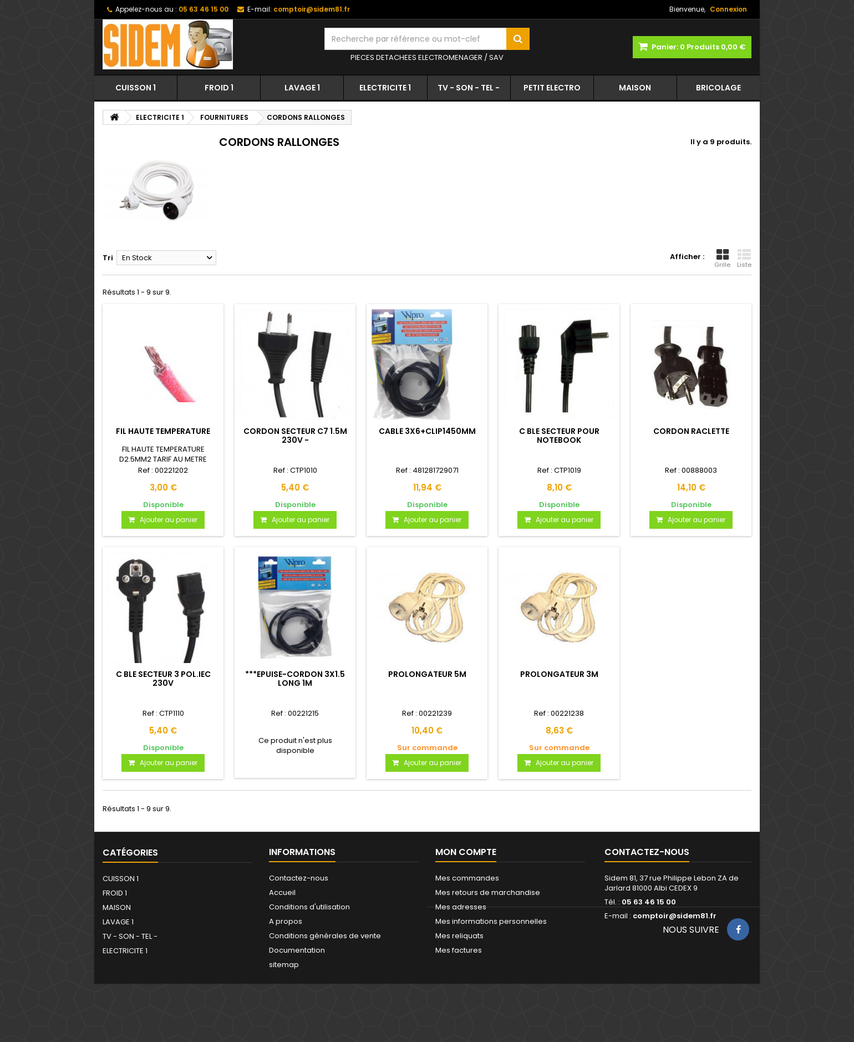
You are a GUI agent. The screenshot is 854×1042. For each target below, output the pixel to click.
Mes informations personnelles (491, 921)
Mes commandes (467, 878)
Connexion (728, 9)
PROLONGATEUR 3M (559, 674)
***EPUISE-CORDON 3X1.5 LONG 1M (295, 679)
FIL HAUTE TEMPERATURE (163, 431)
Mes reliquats (459, 935)
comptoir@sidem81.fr (674, 916)
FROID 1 (219, 87)
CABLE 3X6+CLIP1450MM (427, 431)
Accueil (282, 892)
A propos (285, 921)
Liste (744, 258)
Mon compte (465, 852)
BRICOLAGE (718, 87)
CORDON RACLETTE (691, 431)
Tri (108, 257)
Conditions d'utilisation (309, 907)
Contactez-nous (298, 878)
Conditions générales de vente (325, 935)
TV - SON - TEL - (469, 87)
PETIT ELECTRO (552, 87)
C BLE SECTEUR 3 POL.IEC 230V (163, 679)
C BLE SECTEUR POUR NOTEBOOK (559, 436)
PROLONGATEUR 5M (427, 674)
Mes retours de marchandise (487, 892)
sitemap (284, 964)
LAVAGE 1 (302, 87)
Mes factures (458, 950)
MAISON (635, 87)
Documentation (297, 950)
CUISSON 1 (135, 87)
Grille (722, 258)
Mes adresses (460, 907)
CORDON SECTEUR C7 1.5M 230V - (295, 436)
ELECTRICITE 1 (385, 87)
